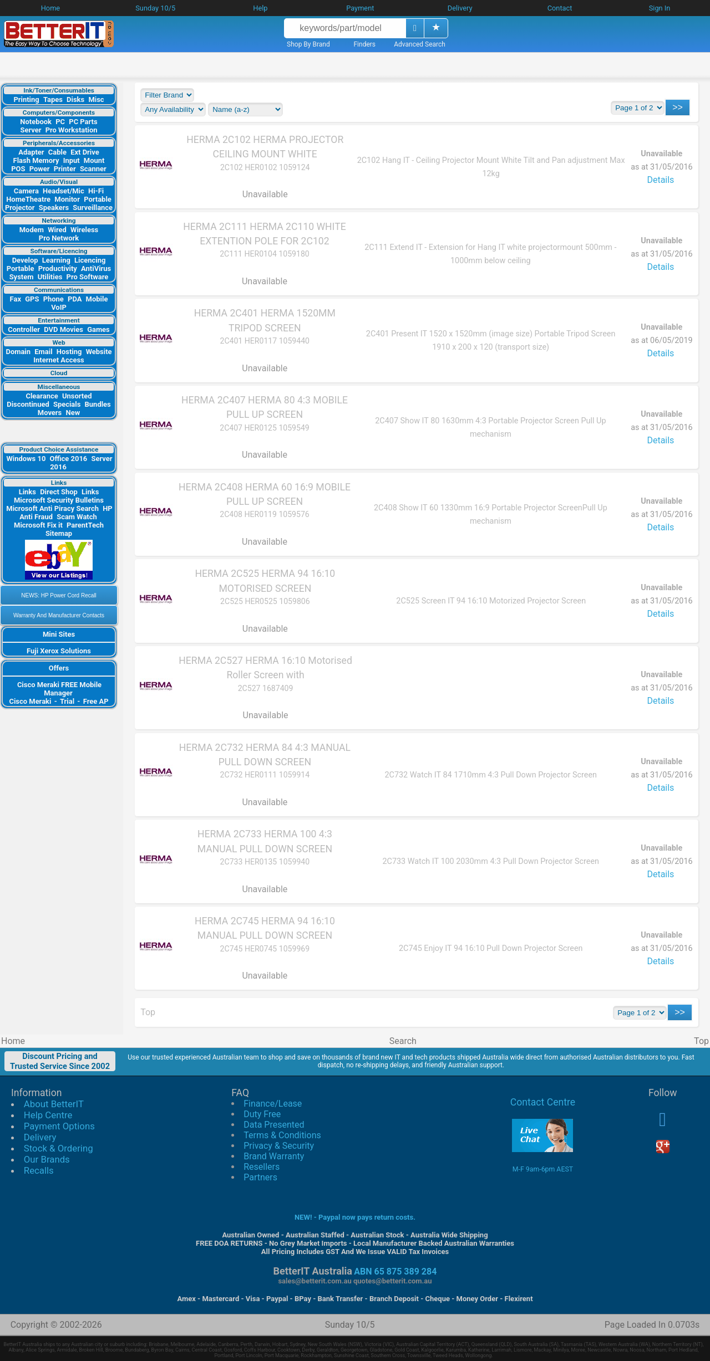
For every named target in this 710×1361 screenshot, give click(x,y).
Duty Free (262, 1114)
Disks (75, 99)
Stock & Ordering (58, 1148)
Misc (96, 99)
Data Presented (274, 1124)
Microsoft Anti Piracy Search (52, 508)
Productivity (57, 268)
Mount (94, 160)
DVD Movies (63, 329)
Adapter (31, 152)
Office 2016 (69, 458)
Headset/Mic (63, 191)
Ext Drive (84, 152)
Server (30, 130)
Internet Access (58, 360)
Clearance (42, 396)
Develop (25, 260)
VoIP (59, 307)
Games (98, 329)
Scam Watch (77, 517)
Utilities (50, 277)
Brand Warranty (274, 1156)
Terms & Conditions (282, 1135)
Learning (56, 260)
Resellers (262, 1167)
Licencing (89, 260)
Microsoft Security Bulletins (59, 500)
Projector (20, 207)
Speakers (54, 207)
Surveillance (93, 207)
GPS (32, 299)
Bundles (98, 404)
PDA (75, 299)
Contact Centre (542, 1102)
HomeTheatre (28, 199)
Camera (26, 191)
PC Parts (83, 121)
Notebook (36, 121)
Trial (67, 701)
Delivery (40, 1137)
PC (60, 121)
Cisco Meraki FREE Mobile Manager (59, 688)
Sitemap (58, 533)
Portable (97, 199)
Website (99, 351)
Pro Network (59, 238)
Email (43, 351)
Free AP (96, 701)
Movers (50, 412)
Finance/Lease (273, 1103)
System (21, 277)
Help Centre (48, 1114)
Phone (53, 299)
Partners (260, 1177)
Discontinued (28, 404)
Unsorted (77, 396)
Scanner (93, 169)
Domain (18, 351)
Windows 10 (25, 458)
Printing (26, 99)
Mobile (97, 299)
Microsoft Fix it (38, 525)
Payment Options (59, 1126)
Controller (24, 329)
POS (18, 169)
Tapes (53, 99)
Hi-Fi (96, 191)
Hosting (69, 351)
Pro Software (88, 277)
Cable (57, 152)
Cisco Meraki (31, 701)
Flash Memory (36, 160)
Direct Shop (59, 492)
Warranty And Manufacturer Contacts (58, 615)
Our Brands (47, 1159)
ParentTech (85, 525)
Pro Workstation (71, 130)
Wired (57, 230)
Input (71, 160)
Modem (31, 230)
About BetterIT (54, 1103)
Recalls (39, 1170)
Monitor (67, 199)
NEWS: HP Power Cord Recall (58, 595)
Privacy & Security (279, 1145)
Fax (15, 299)
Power (39, 169)
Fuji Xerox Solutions (59, 651)
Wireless (84, 230)
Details (660, 180)
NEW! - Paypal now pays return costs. (355, 1217)
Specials (66, 404)
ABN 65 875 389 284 (395, 1271)
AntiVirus (96, 268)
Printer (65, 169)
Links (27, 492)
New (73, 412)
